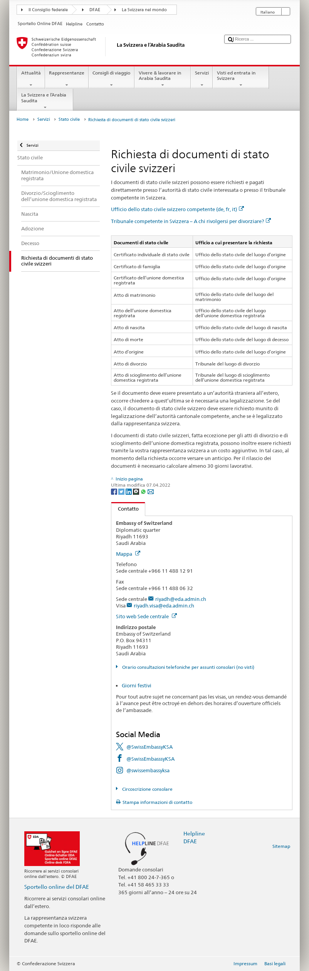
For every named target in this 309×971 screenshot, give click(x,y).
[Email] (151, 491)
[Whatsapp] (144, 491)
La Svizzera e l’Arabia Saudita (45, 101)
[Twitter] (122, 491)
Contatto (125, 509)
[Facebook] (114, 491)
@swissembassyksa (148, 770)
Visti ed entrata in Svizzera (241, 79)
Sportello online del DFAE (56, 886)
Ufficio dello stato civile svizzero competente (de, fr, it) (177, 209)
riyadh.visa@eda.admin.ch (164, 605)
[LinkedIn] (129, 491)
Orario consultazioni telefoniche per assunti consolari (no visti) (187, 667)
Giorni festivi (136, 685)
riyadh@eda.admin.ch (180, 599)
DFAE (94, 9)
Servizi (201, 79)
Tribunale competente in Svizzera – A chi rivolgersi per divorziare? (191, 221)
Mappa (128, 554)
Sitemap (281, 846)
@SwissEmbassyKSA (149, 747)
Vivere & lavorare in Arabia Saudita (162, 79)
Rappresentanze (66, 79)
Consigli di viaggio (111, 79)
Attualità (30, 79)
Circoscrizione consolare (147, 789)
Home (23, 119)
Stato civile (69, 119)
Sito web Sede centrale (146, 616)
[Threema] (136, 491)
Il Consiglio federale (48, 9)
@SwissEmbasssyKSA (150, 759)
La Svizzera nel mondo (144, 9)
